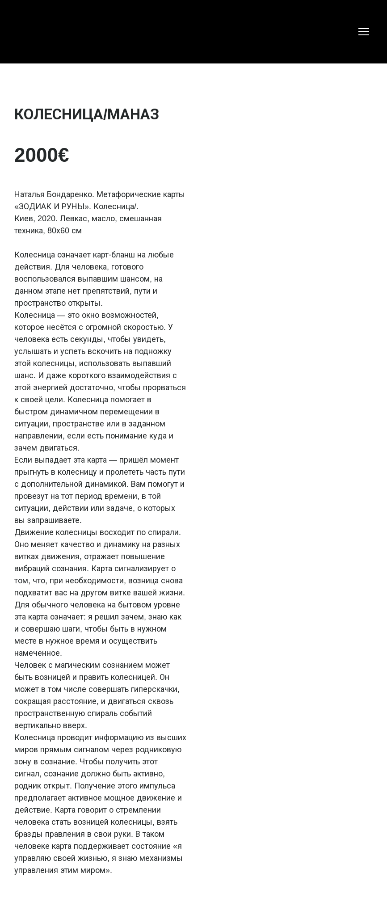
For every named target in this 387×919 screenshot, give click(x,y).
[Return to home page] (33, 31)
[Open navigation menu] (364, 32)
